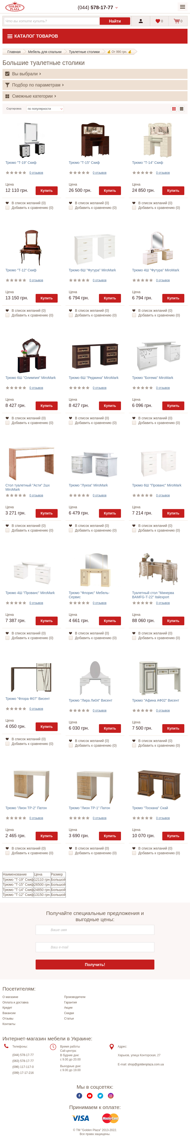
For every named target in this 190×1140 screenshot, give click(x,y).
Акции (68, 1007)
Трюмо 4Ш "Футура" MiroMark (155, 270)
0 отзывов (36, 172)
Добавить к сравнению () (32, 208)
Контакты (8, 1024)
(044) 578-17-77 (23, 1055)
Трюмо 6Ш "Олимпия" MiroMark (30, 378)
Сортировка (13, 108)
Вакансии (9, 1013)
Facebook (79, 1096)
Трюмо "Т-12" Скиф (20, 270)
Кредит (7, 1007)
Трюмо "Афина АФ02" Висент (155, 700)
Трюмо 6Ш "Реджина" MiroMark (94, 378)
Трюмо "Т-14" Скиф (147, 163)
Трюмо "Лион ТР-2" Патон (26, 808)
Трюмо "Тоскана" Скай (150, 808)
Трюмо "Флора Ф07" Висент (27, 699)
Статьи (69, 1018)
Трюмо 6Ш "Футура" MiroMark (92, 270)
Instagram (111, 1096)
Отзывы (7, 1018)
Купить (47, 191)
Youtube (90, 1096)
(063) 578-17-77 (23, 1061)
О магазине (10, 997)
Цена (9, 184)
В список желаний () (29, 203)
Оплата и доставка (15, 1002)
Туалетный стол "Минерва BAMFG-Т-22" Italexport (153, 595)
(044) (95, 7)
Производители (74, 997)
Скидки (69, 1013)
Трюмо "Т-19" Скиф (20, 163)
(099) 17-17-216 (23, 1073)
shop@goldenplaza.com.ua (146, 1064)
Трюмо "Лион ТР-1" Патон (89, 808)
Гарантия (70, 1002)
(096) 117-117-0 (23, 1067)
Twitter (100, 1096)
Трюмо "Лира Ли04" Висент (90, 700)
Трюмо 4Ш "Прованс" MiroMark (30, 593)
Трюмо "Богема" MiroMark (152, 378)
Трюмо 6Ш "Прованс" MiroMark (156, 485)
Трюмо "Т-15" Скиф (84, 163)
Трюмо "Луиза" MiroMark (88, 485)
